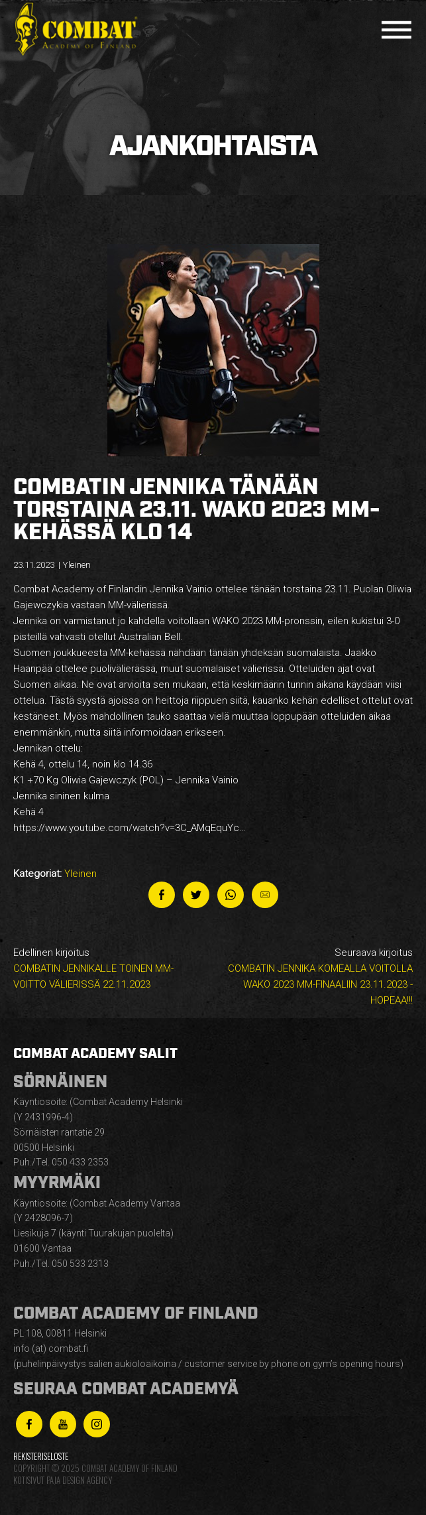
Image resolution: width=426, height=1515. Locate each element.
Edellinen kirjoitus (109, 969)
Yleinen (80, 874)
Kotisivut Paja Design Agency (62, 1480)
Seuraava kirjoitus (317, 977)
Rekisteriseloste (40, 1456)
